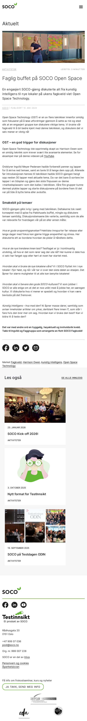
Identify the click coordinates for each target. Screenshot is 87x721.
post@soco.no (10, 644)
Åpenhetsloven (10, 666)
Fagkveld (16, 362)
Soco (5, 108)
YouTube (49, 156)
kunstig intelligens (51, 362)
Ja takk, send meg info (23, 686)
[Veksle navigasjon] (81, 7)
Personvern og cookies (15, 663)
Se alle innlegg (71, 377)
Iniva (27, 657)
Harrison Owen (31, 362)
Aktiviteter (9, 69)
